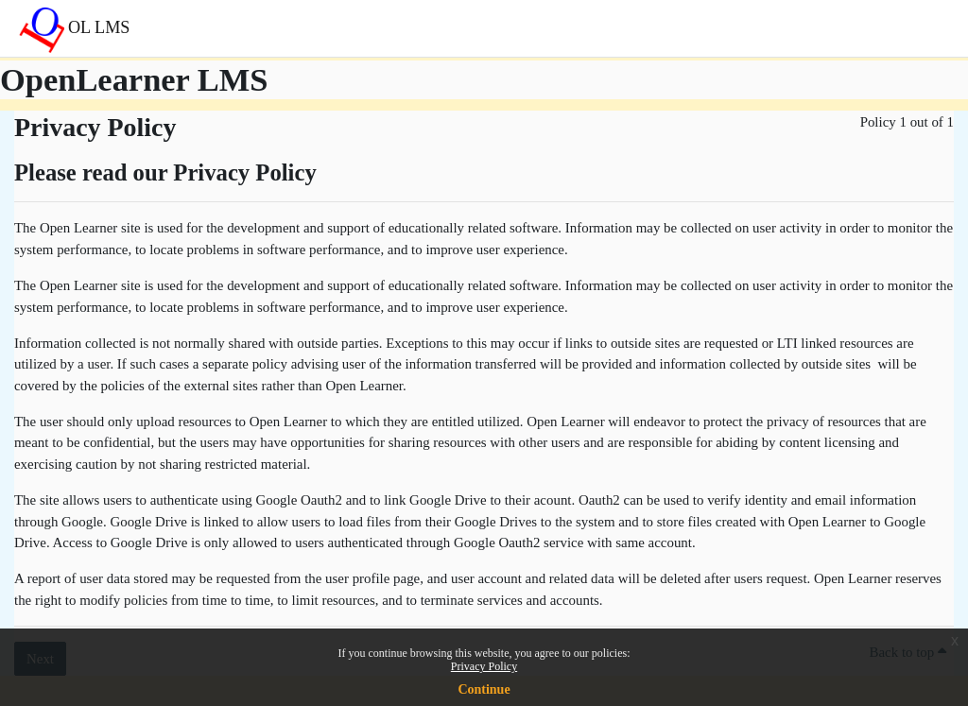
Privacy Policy (484, 666)
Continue (484, 689)
